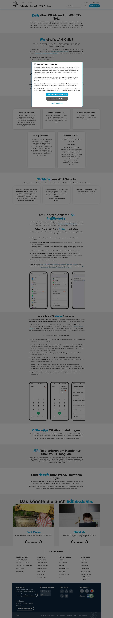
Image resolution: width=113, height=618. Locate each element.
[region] (57, 84)
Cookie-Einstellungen (57, 103)
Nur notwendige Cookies (57, 98)
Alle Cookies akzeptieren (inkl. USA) (57, 94)
